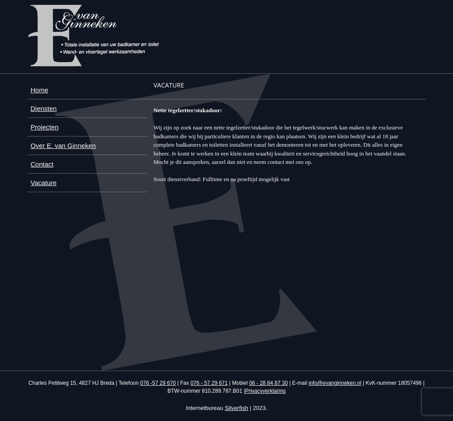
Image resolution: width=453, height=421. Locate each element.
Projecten (44, 127)
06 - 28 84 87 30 (268, 383)
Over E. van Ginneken (63, 145)
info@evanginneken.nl (335, 383)
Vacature (44, 182)
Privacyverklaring (265, 391)
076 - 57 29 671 (209, 383)
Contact (42, 164)
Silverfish (236, 408)
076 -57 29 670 (158, 383)
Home (39, 90)
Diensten (44, 108)
